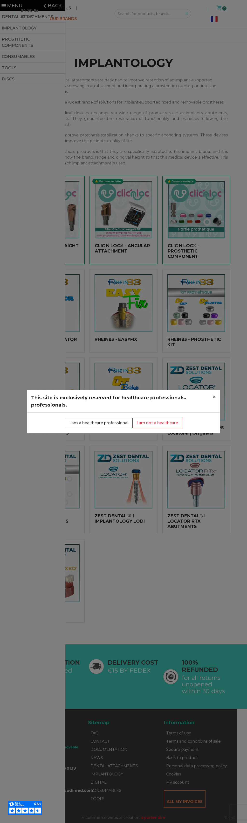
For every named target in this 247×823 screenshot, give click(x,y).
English (230, 817)
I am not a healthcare (157, 423)
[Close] (214, 397)
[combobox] (230, 817)
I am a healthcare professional (98, 423)
